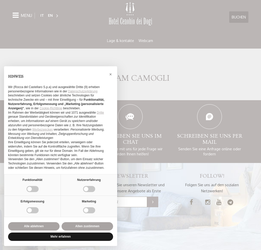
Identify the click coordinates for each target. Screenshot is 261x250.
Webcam (146, 40)
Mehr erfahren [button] (60, 236)
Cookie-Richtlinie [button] (51, 108)
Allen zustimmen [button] (87, 226)
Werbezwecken (42, 129)
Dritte (100, 112)
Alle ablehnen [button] (34, 226)
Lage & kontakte (120, 40)
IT (42, 15)
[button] (111, 74)
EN (50, 15)
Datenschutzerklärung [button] (83, 91)
